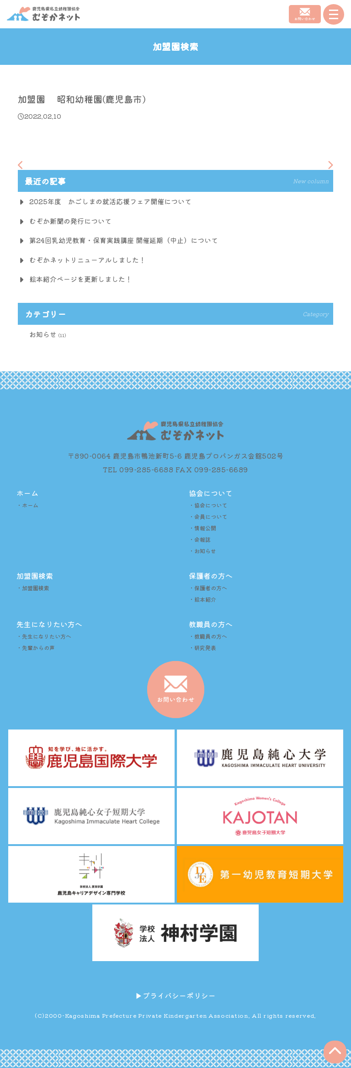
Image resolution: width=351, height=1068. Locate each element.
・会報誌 (200, 539)
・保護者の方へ (208, 588)
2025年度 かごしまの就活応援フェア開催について (110, 201)
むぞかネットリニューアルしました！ (87, 259)
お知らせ (43, 334)
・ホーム (27, 505)
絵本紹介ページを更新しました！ (80, 279)
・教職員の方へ (208, 636)
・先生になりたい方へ (43, 636)
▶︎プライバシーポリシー (175, 995)
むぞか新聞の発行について (70, 221)
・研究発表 (202, 647)
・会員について (208, 516)
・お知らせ (202, 551)
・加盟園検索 (32, 588)
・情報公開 (202, 528)
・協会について (208, 505)
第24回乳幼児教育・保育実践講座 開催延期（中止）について (123, 240)
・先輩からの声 (35, 647)
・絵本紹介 (202, 599)
